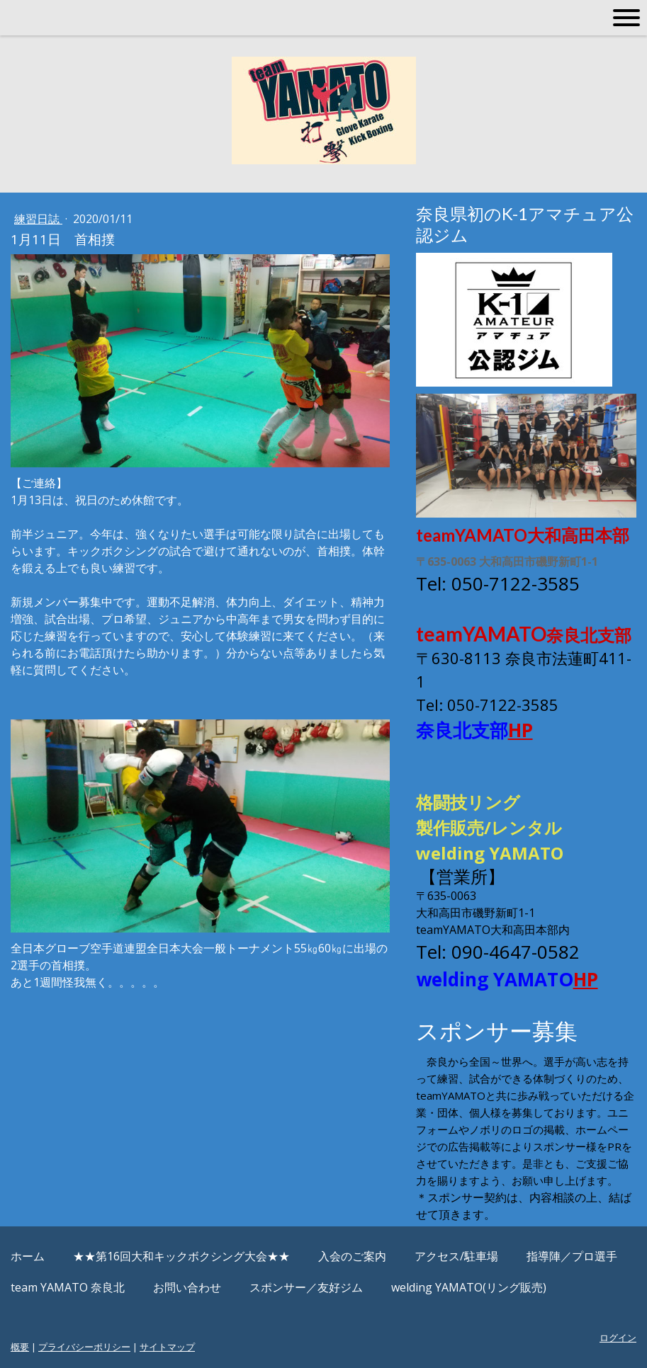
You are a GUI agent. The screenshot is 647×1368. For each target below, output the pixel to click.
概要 (20, 1346)
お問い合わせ (187, 1287)
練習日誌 (38, 219)
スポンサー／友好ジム (306, 1287)
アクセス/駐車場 (456, 1256)
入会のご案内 (352, 1256)
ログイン (618, 1337)
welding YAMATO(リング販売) (468, 1287)
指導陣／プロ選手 (572, 1256)
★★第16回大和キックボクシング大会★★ (181, 1256)
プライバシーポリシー (84, 1346)
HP (520, 730)
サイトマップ (167, 1346)
